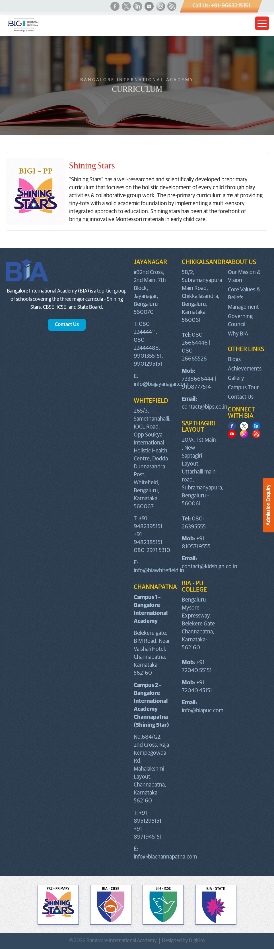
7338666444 (197, 379)
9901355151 (148, 356)
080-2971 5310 (152, 550)
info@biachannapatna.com (165, 857)
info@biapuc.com (202, 710)
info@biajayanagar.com (161, 384)
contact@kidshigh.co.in (209, 566)
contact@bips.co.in (204, 407)
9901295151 (148, 364)
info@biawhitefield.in (159, 570)
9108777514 (196, 387)
